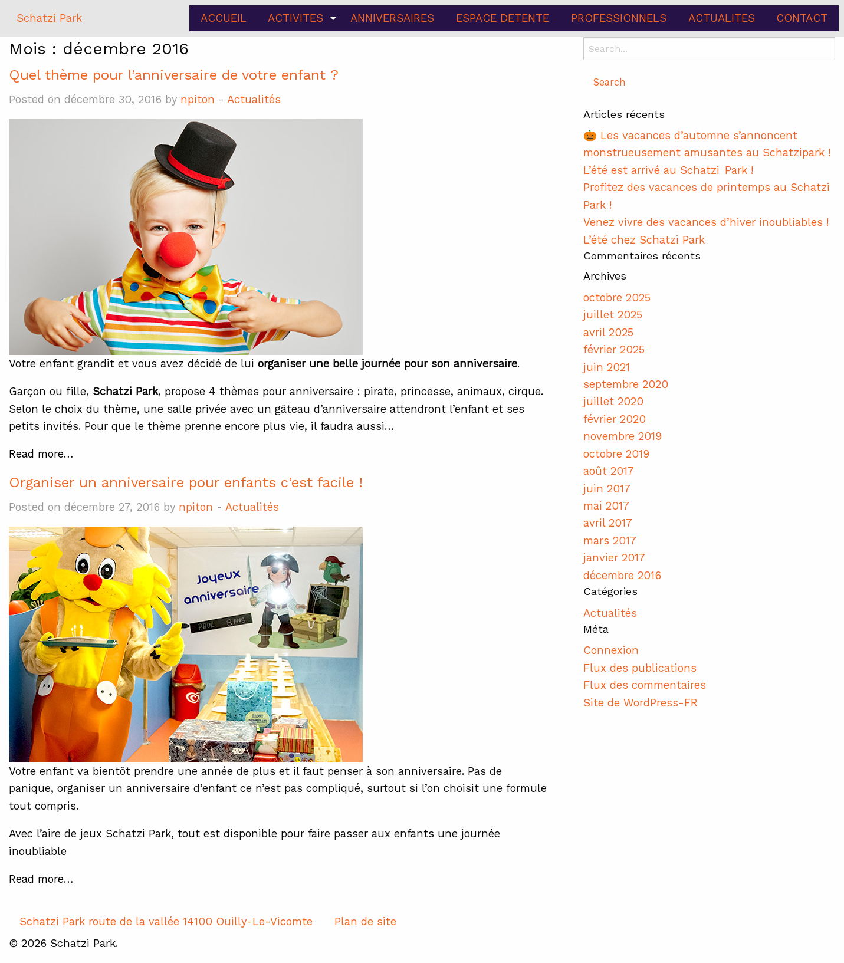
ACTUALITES (721, 18)
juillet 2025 (612, 314)
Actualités (254, 99)
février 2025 (614, 349)
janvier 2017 (614, 557)
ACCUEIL (224, 18)
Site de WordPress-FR (640, 702)
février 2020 (614, 419)
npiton (197, 99)
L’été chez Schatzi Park (644, 240)
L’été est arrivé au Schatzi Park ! (670, 170)
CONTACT (801, 18)
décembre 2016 (622, 575)
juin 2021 (606, 367)
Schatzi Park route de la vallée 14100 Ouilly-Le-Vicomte (166, 921)
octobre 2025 (617, 297)
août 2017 (608, 471)
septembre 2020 (625, 384)
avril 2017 (607, 523)
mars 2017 (609, 540)
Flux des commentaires (644, 685)
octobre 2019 (616, 454)
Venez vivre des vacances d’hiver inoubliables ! (706, 222)
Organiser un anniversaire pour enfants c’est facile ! (186, 482)
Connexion (611, 650)
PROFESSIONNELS (618, 18)
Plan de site (365, 921)
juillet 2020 (613, 401)
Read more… (41, 454)
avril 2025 (608, 332)
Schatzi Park (49, 18)
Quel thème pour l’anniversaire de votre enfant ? (174, 75)
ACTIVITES (295, 18)
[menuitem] (223, 18)
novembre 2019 (622, 436)
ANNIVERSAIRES (392, 18)
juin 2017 (606, 488)
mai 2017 (606, 505)
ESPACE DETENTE (502, 18)
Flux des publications (640, 668)
